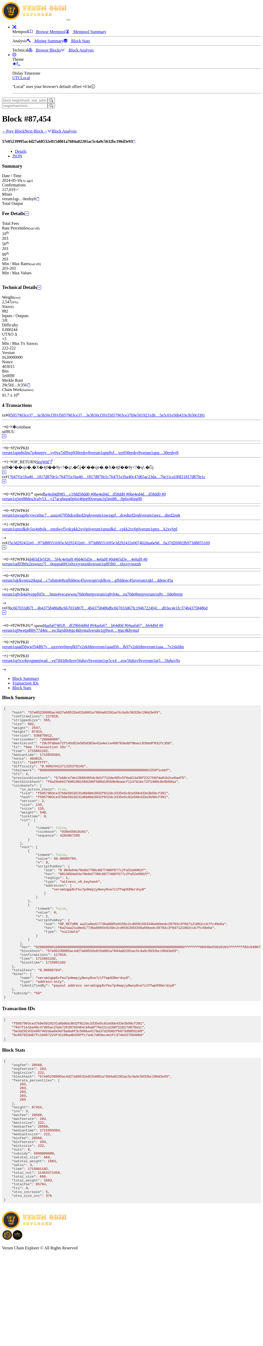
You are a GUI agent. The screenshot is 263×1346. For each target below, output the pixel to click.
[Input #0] (10, 427)
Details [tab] (20, 151)
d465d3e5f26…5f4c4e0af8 (53, 559)
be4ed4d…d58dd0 (112, 494)
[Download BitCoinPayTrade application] (7, 1329)
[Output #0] (10, 448)
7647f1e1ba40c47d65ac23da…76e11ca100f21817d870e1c (157, 477)
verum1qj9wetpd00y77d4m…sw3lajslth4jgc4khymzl (46, 630)
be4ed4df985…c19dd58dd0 (69, 494)
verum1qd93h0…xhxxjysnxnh (116, 564)
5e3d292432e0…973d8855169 (34, 543)
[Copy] (134, 141)
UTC (16, 78)
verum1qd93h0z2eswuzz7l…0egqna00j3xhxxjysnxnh (46, 564)
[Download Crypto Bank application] (17, 1329)
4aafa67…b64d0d (111, 626)
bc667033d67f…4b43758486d (34, 608)
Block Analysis (62, 131)
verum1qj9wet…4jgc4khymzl (114, 630)
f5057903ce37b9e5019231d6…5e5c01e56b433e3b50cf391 (156, 415)
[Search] (51, 100)
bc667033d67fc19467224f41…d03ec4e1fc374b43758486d (159, 608)
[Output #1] (10, 462)
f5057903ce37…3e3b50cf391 (33, 415)
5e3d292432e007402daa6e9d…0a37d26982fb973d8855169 (160, 543)
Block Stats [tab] (21, 688)
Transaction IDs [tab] (25, 683)
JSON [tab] (17, 156)
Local (25, 78)
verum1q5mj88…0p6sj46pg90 (116, 499)
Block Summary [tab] (25, 678)
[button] (14, 27)
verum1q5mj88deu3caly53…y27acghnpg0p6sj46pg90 (46, 499)
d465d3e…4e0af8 (95, 559)
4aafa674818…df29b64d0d (69, 626)
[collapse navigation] (68, 20)
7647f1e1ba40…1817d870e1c (34, 477)
